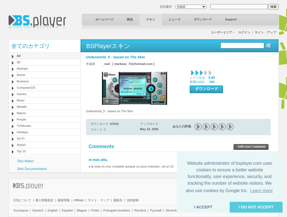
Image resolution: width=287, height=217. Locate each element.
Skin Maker (25, 161)
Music (21, 100)
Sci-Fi (21, 138)
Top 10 (21, 151)
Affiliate (79, 200)
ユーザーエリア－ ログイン (230, 32)
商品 (130, 19)
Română (140, 210)
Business (23, 81)
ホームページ (104, 19)
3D (19, 62)
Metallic (22, 106)
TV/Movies (24, 125)
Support (231, 19)
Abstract (22, 68)
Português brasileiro (116, 210)
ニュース (174, 19)
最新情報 (64, 200)
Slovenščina (174, 210)
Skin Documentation (32, 169)
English (53, 210)
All (19, 55)
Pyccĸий (156, 210)
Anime (21, 75)
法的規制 (133, 200)
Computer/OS (26, 87)
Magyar (82, 210)
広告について (22, 200)
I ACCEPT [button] (203, 207)
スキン (150, 19)
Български (21, 210)
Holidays (22, 132)
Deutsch (37, 210)
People (21, 119)
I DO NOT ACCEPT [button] (256, 207)
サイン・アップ (265, 32)
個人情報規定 (44, 200)
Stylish (21, 145)
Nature (21, 113)
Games (21, 94)
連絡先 (117, 200)
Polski (95, 210)
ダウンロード (203, 19)
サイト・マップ (98, 200)
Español (67, 210)
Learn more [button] (261, 190)
